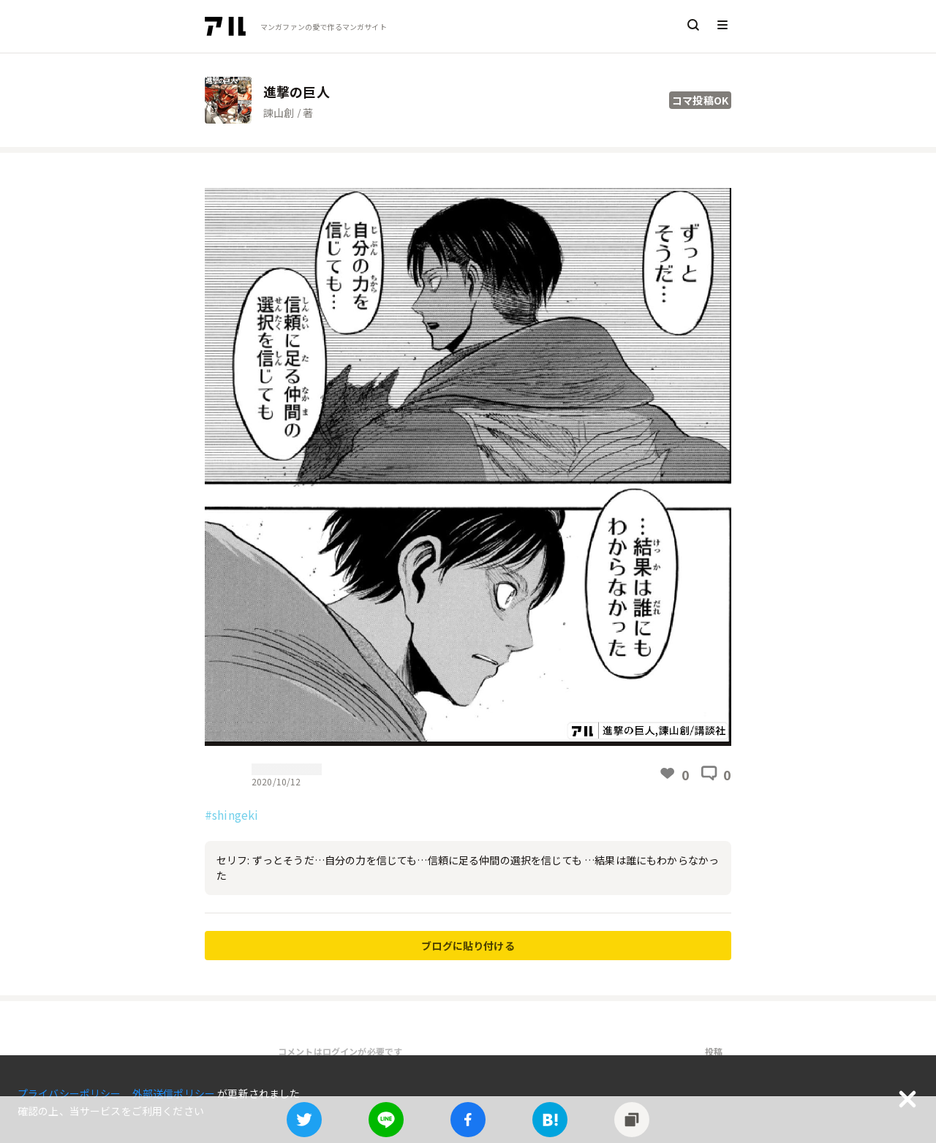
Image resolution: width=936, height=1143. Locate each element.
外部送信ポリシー (174, 1093)
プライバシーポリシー (71, 1093)
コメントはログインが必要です (340, 1051)
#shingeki (231, 814)
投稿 (713, 1051)
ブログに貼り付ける (467, 945)
